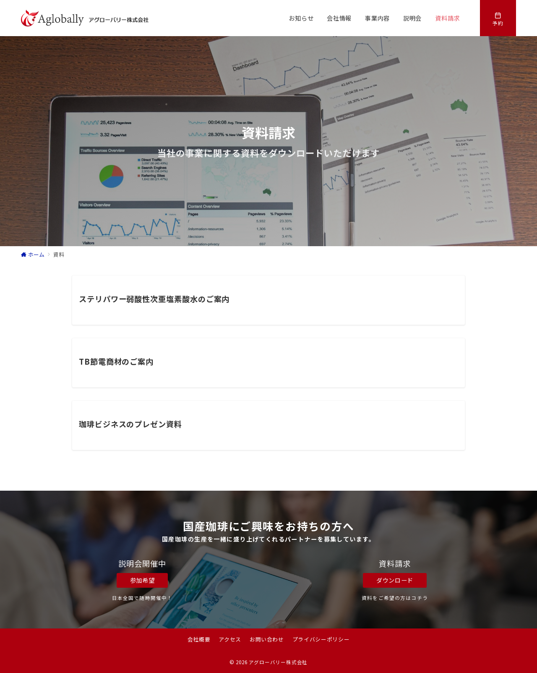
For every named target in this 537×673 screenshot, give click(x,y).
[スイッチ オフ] (498, 18)
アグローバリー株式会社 (278, 662)
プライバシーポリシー (320, 639)
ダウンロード (394, 580)
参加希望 (142, 580)
